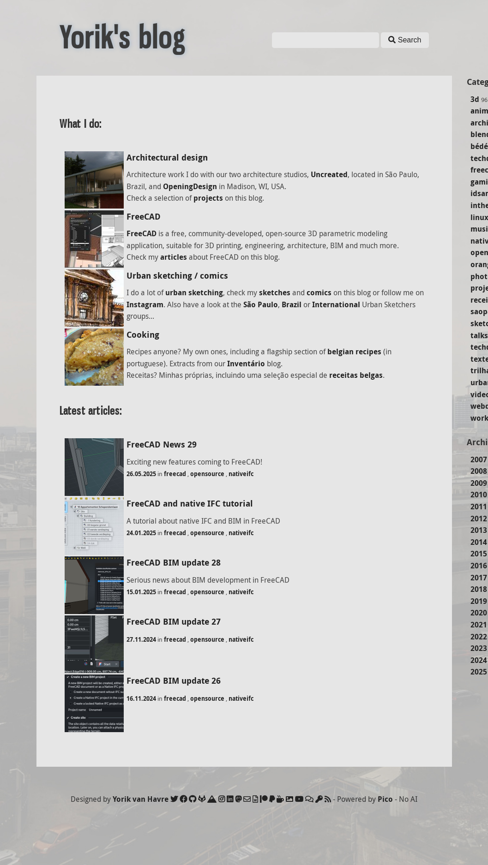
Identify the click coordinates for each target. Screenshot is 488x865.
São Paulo (260, 304)
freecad (175, 474)
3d (474, 99)
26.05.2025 (141, 474)
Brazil (291, 304)
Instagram (145, 304)
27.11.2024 (141, 639)
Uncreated (329, 174)
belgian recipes (354, 351)
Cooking (143, 334)
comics (319, 292)
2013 (478, 530)
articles (173, 257)
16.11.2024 (141, 698)
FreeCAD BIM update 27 (174, 621)
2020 (478, 613)
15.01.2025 (141, 592)
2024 (478, 660)
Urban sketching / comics (177, 275)
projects (208, 198)
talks (479, 335)
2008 (478, 471)
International (336, 304)
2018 (478, 589)
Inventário (246, 363)
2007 (478, 459)
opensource (207, 474)
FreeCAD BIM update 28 (174, 562)
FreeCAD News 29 (162, 444)
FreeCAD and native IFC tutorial (190, 503)
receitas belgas (356, 375)
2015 (478, 554)
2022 (478, 637)
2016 (478, 566)
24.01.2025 (141, 533)
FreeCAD (144, 216)
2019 (478, 601)
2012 (478, 518)
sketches (274, 292)
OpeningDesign (190, 186)
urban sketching (194, 292)
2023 (478, 648)
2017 (478, 578)
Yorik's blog (122, 38)
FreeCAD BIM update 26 (174, 680)
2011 (478, 506)
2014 (478, 542)
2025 (478, 672)
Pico (385, 799)
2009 (478, 483)
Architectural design (167, 157)
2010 (478, 494)
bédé (479, 146)
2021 (478, 625)
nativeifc (241, 474)
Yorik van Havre (141, 799)
